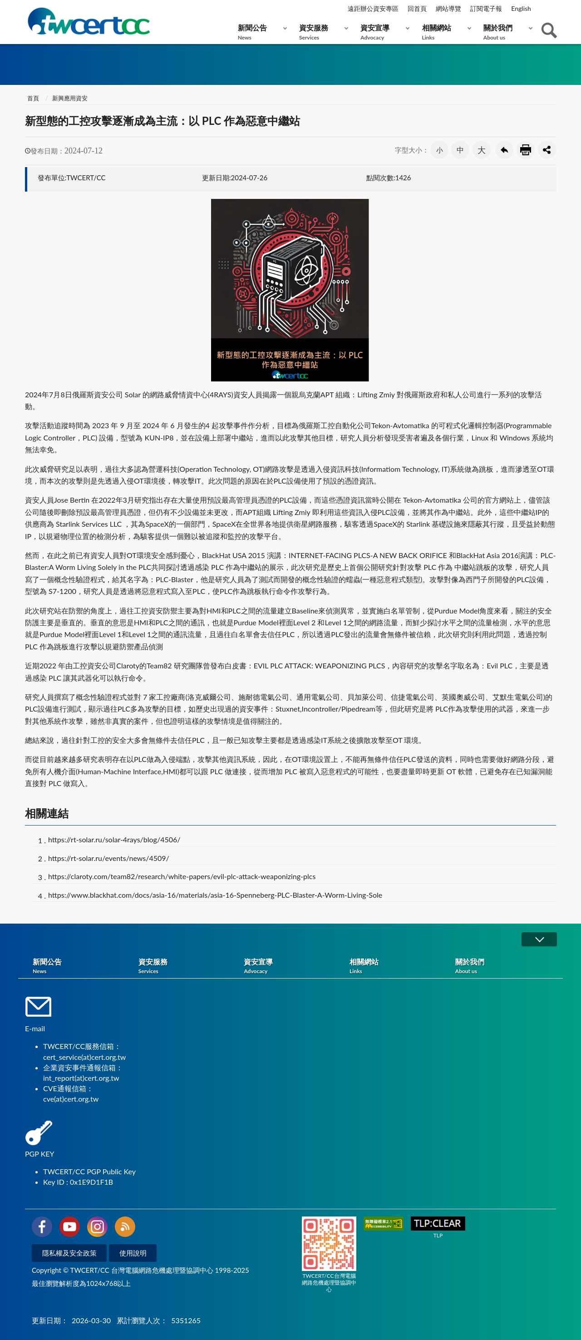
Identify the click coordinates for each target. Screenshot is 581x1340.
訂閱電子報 (486, 8)
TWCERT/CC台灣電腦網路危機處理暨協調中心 (329, 1254)
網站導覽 (448, 8)
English (521, 8)
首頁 (33, 98)
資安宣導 (382, 32)
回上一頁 (504, 150)
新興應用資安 (70, 98)
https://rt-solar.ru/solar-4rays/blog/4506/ (114, 839)
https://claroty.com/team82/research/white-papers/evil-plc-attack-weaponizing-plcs (181, 876)
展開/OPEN (539, 939)
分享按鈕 (547, 150)
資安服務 (321, 32)
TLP (438, 1227)
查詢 (549, 30)
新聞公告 (260, 32)
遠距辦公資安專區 (373, 8)
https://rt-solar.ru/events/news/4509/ (108, 858)
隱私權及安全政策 (69, 1253)
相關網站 (444, 32)
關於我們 (505, 32)
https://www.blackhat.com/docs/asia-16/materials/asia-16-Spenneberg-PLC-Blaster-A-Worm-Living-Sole (215, 894)
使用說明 (133, 1253)
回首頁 (417, 8)
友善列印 (526, 150)
